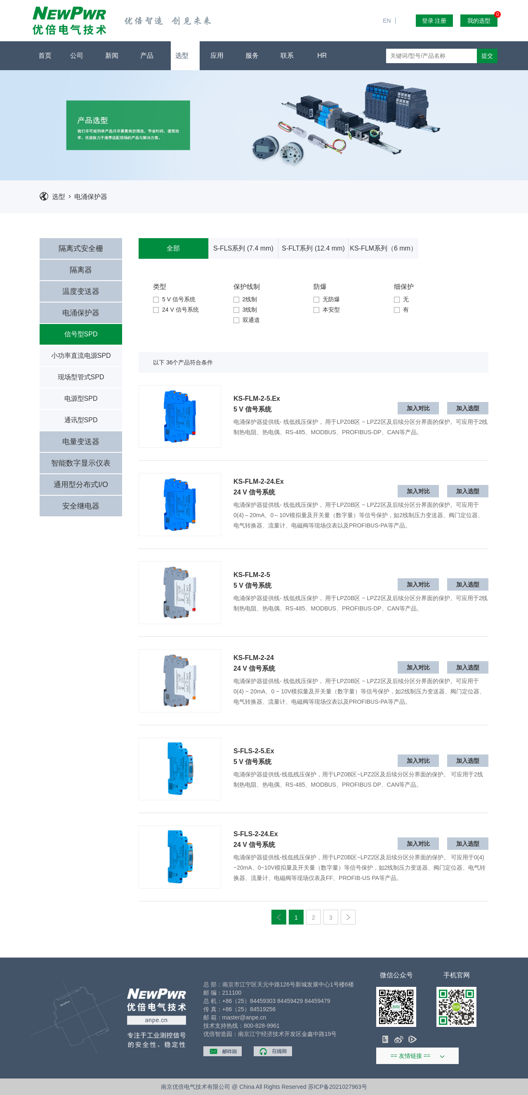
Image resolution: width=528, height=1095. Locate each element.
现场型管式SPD (81, 377)
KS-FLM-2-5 (251, 575)
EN (390, 4)
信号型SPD (81, 334)
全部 (173, 248)
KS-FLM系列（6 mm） (383, 248)
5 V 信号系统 (174, 299)
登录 (428, 20)
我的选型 (482, 19)
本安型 (327, 309)
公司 (80, 55)
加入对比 (418, 408)
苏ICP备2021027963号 (337, 1086)
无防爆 (327, 299)
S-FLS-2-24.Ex (255, 834)
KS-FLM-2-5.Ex (256, 398)
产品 (150, 55)
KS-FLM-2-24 (253, 658)
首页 (45, 55)
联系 (290, 55)
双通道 (246, 320)
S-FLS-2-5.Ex (253, 751)
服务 (255, 55)
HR (325, 55)
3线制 (245, 309)
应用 (220, 55)
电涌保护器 (90, 196)
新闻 (115, 55)
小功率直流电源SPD (81, 355)
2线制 (245, 299)
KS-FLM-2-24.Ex (258, 481)
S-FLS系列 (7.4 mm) (243, 248)
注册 (440, 20)
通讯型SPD (81, 419)
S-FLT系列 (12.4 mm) (313, 248)
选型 (185, 55)
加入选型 (467, 408)
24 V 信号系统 (176, 309)
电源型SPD (81, 398)
